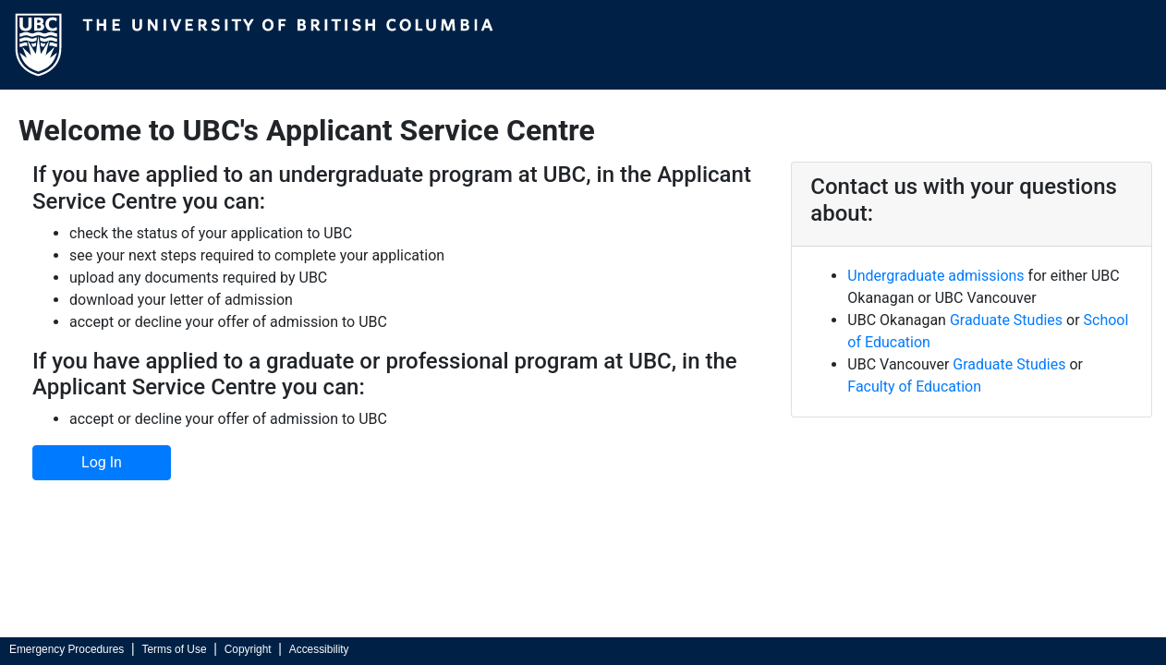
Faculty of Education (914, 386)
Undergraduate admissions (935, 275)
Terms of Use (173, 649)
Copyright (248, 649)
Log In (101, 462)
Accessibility (319, 649)
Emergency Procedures (66, 649)
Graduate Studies (1006, 320)
